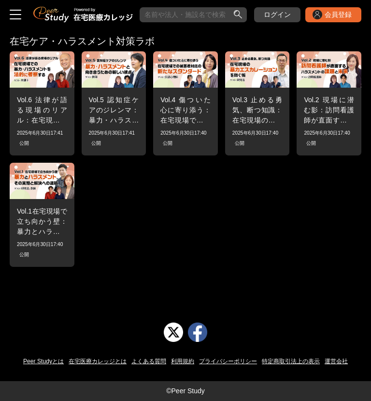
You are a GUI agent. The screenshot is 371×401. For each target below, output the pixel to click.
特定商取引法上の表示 (291, 361)
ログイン (277, 14)
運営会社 (336, 361)
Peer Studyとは (43, 361)
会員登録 (338, 14)
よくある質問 (148, 361)
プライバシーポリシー (228, 361)
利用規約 (182, 361)
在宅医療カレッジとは (98, 361)
